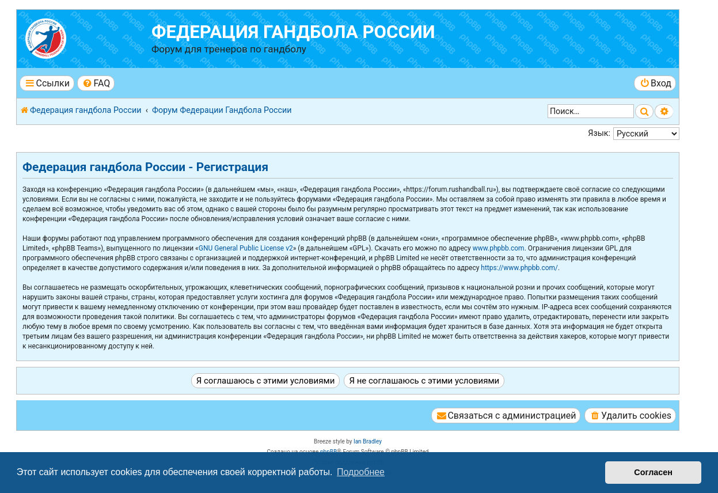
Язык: (599, 133)
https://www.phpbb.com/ (519, 268)
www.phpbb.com (499, 248)
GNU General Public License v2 (246, 248)
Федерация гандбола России (293, 32)
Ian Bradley (368, 441)
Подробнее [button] (361, 472)
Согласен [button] (653, 472)
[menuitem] (96, 83)
